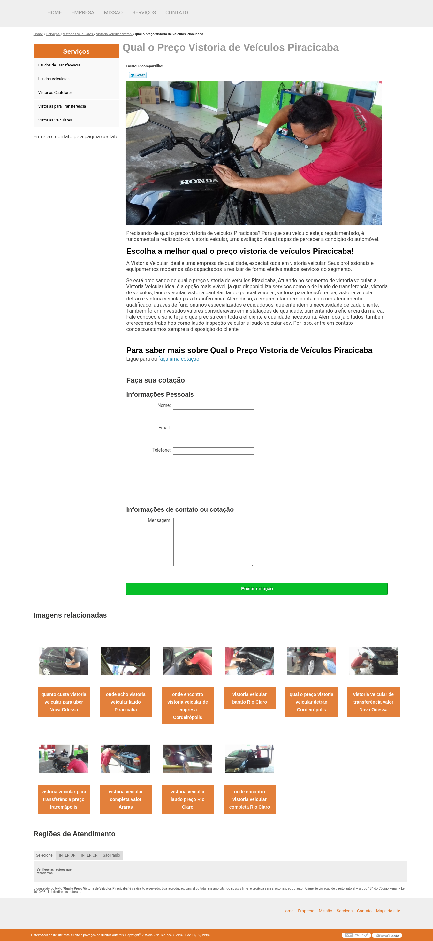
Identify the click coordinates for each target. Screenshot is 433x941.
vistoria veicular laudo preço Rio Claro (188, 799)
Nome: (205, 406)
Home (54, 13)
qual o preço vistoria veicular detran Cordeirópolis (311, 702)
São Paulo (111, 855)
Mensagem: (201, 542)
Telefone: (203, 451)
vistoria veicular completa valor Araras (126, 799)
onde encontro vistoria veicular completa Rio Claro (249, 799)
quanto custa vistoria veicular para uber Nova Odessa (63, 702)
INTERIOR (67, 855)
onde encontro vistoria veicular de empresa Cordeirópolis (187, 706)
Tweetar (138, 75)
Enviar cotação (257, 588)
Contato (176, 13)
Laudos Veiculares (54, 79)
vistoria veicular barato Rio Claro (249, 698)
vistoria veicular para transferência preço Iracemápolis (64, 799)
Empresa (82, 13)
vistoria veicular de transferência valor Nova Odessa (373, 702)
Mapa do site (388, 910)
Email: (206, 428)
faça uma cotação (178, 359)
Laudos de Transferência (59, 65)
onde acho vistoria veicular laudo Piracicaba (126, 702)
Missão (113, 13)
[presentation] (174, 481)
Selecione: (45, 855)
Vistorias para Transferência (62, 106)
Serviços (144, 13)
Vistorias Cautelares (55, 92)
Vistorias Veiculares (55, 120)
